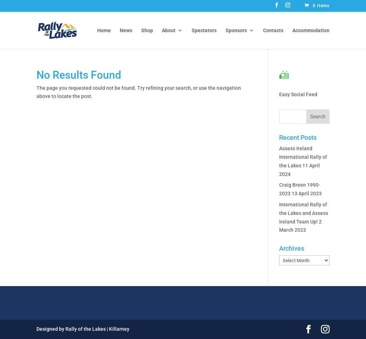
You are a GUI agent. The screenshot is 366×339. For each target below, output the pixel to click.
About (168, 30)
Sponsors (236, 30)
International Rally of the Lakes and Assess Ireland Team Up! (303, 213)
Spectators (204, 30)
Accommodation (311, 30)
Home (104, 30)
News (126, 30)
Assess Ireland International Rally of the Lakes (303, 157)
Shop (147, 30)
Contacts (273, 30)
